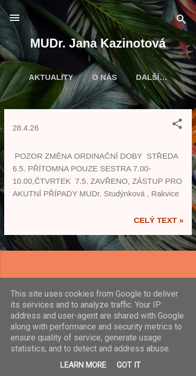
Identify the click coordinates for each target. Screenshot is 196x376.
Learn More (83, 365)
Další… (151, 77)
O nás (104, 77)
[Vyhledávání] (181, 21)
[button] (177, 126)
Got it (129, 365)
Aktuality (51, 77)
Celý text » (158, 220)
